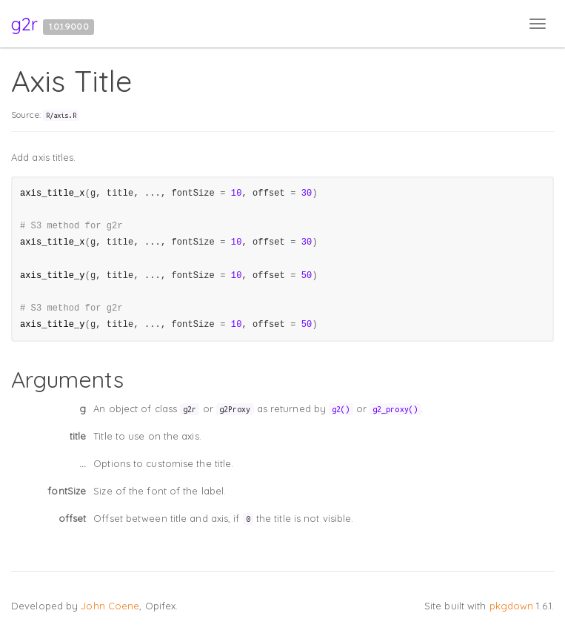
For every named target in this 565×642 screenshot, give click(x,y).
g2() (341, 409)
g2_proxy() (395, 409)
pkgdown (511, 606)
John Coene (110, 606)
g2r (24, 24)
